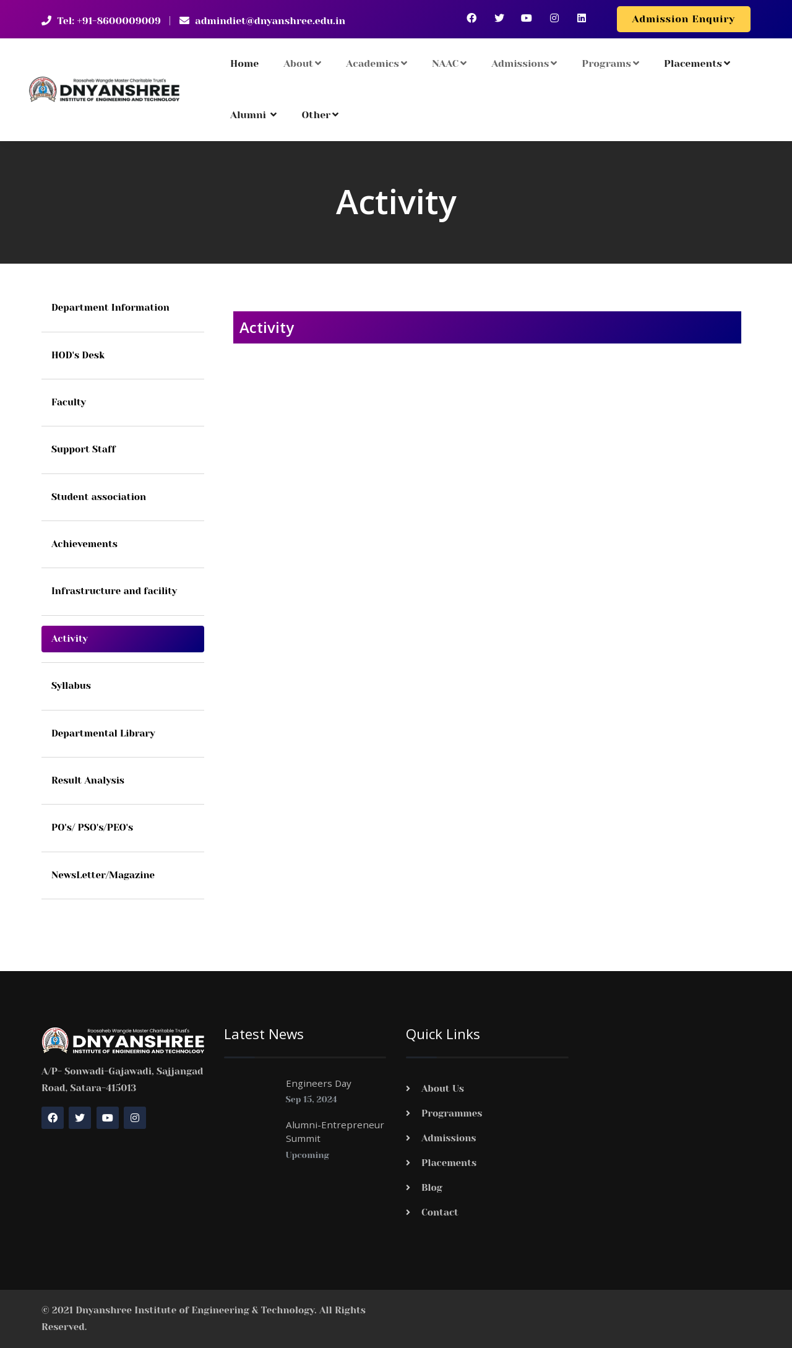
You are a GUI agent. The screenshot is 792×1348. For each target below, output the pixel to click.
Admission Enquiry (683, 19)
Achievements (84, 544)
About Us (442, 1088)
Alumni (253, 115)
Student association (98, 497)
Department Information (110, 307)
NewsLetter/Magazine (103, 875)
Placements (697, 63)
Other (319, 115)
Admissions (524, 63)
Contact (439, 1212)
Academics (376, 63)
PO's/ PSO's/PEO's (92, 827)
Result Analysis (87, 780)
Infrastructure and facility (114, 591)
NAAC (449, 63)
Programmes (452, 1113)
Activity (69, 638)
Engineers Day (318, 1083)
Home (244, 63)
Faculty (68, 402)
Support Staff (83, 449)
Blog (431, 1187)
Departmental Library (103, 733)
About (302, 63)
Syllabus (71, 685)
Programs (610, 63)
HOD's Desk (78, 355)
